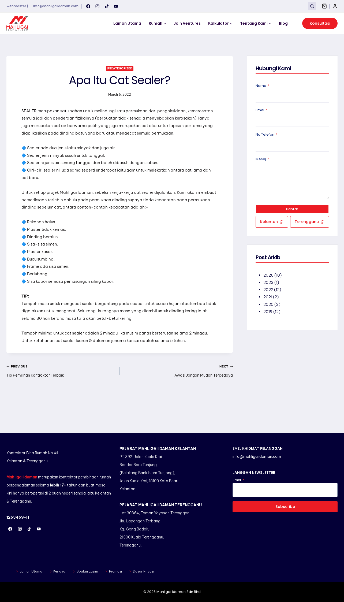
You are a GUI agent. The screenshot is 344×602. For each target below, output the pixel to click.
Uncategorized (120, 68)
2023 (269, 283)
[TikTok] (107, 6)
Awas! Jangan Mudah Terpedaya (178, 391)
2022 (269, 290)
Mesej (262, 159)
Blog (283, 23)
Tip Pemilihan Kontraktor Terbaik (61, 391)
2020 (269, 305)
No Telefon (266, 135)
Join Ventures (187, 23)
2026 (269, 276)
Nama (262, 86)
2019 (268, 312)
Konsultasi (320, 23)
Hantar (292, 209)
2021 (268, 298)
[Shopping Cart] (324, 6)
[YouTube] (116, 6)
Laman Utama (127, 23)
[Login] (334, 6)
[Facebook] (88, 6)
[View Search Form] (312, 6)
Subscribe (285, 506)
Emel (261, 110)
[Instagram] (98, 6)
